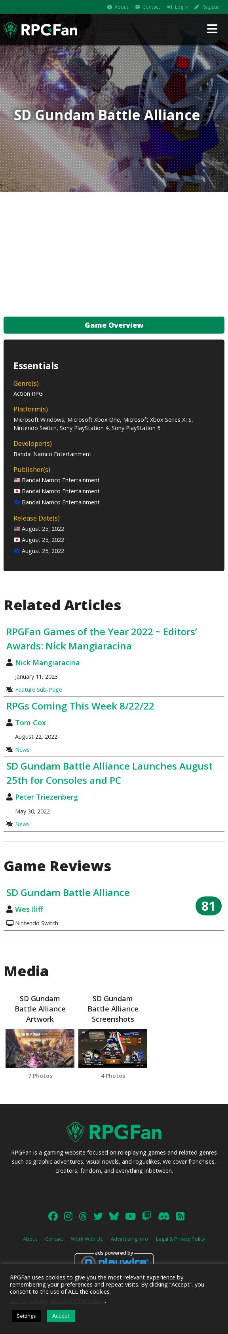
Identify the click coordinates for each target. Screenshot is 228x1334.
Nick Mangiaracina (47, 662)
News (22, 749)
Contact (151, 7)
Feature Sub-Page (38, 689)
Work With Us (87, 1238)
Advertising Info (129, 1238)
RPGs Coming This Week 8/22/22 (80, 705)
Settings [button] (26, 1315)
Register (211, 7)
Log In (181, 7)
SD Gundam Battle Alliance (68, 892)
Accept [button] (61, 1315)
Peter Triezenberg (46, 797)
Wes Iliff (29, 909)
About (121, 7)
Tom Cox (30, 722)
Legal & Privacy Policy (180, 1238)
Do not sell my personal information (57, 1300)
